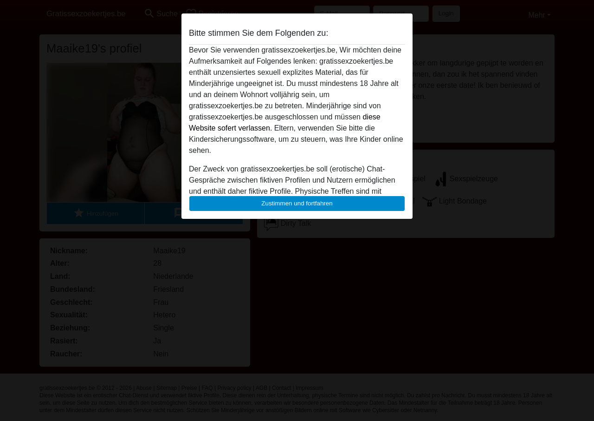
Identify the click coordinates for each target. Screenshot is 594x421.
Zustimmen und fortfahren (297, 203)
